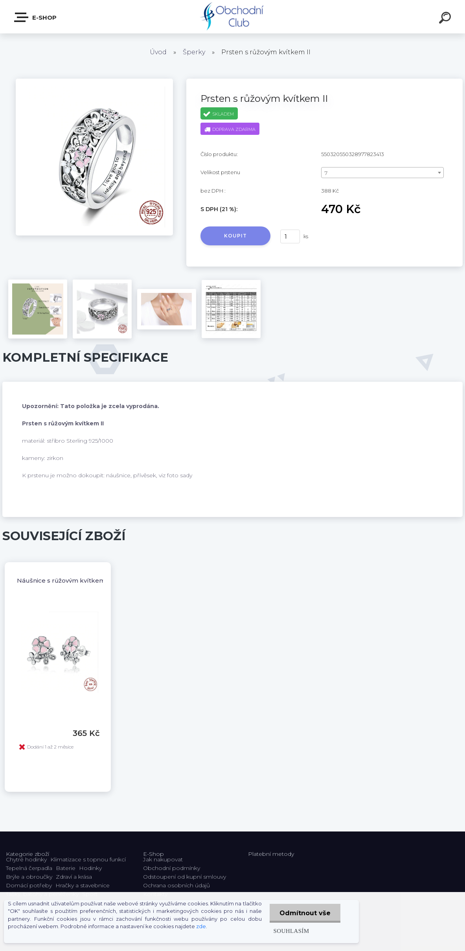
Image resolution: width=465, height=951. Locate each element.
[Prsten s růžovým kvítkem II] (94, 81)
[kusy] (290, 236)
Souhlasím (291, 931)
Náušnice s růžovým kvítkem (61, 580)
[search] (446, 19)
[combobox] (382, 172)
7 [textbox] (326, 173)
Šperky (194, 52)
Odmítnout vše (305, 913)
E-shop (36, 17)
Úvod (158, 52)
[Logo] (232, 17)
